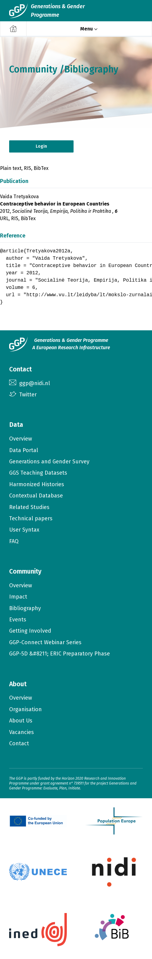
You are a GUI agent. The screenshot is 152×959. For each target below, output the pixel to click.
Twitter (28, 394)
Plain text (10, 168)
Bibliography (91, 69)
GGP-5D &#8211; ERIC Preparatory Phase (59, 653)
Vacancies (21, 732)
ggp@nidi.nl (34, 383)
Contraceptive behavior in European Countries (54, 204)
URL (4, 218)
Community (33, 69)
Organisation (25, 709)
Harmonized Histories (36, 484)
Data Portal (23, 450)
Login (41, 146)
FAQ (14, 541)
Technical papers (30, 518)
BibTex (41, 168)
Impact (18, 596)
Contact (19, 743)
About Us (20, 720)
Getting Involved (30, 630)
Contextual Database (36, 495)
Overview (20, 438)
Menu (86, 29)
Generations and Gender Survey (49, 461)
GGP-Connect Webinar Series (45, 642)
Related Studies (29, 507)
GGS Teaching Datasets (38, 472)
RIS (27, 168)
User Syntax (24, 529)
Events (17, 619)
